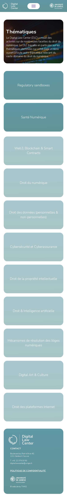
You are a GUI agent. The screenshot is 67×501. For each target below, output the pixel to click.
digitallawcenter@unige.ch (21, 463)
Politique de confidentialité (28, 470)
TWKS (24, 486)
